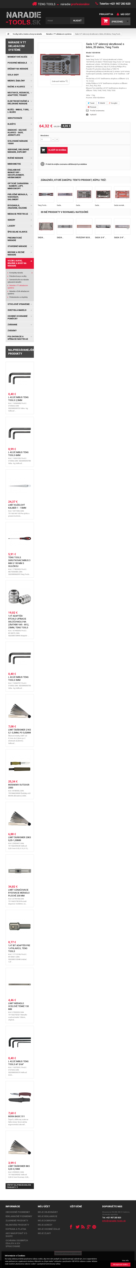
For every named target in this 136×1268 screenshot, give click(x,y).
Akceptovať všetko (120, 1264)
